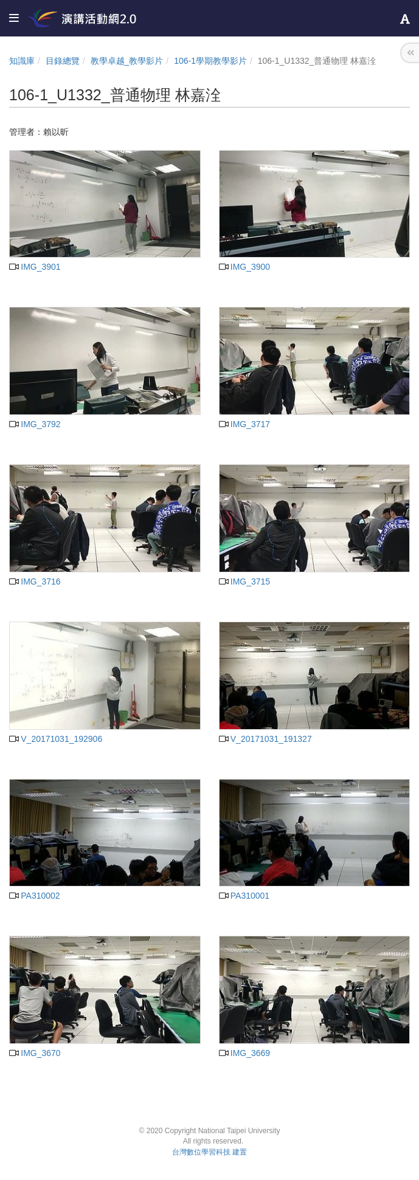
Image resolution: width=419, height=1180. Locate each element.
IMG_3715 (245, 581)
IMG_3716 (35, 581)
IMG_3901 (35, 267)
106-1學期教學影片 (210, 61)
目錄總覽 (63, 61)
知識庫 (22, 61)
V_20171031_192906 (55, 739)
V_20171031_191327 (265, 739)
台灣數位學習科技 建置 (209, 1152)
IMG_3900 (245, 267)
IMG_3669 (245, 1053)
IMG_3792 (35, 424)
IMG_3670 (35, 1053)
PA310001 (244, 895)
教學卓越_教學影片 (127, 61)
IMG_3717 (245, 424)
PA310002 (34, 895)
